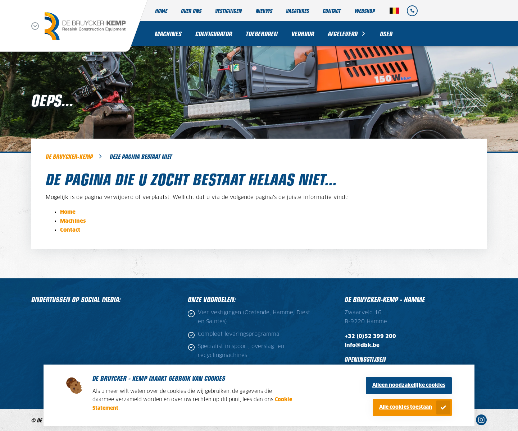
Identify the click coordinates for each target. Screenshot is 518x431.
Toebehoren (262, 33)
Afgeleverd (343, 33)
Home (161, 10)
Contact (332, 10)
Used (386, 33)
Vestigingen (228, 10)
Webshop (365, 10)
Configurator (213, 33)
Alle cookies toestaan (405, 407)
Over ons (191, 10)
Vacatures (297, 10)
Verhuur (302, 33)
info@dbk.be (362, 345)
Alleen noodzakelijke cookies (408, 385)
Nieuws (264, 10)
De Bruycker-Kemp (69, 156)
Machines (168, 33)
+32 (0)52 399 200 (370, 336)
